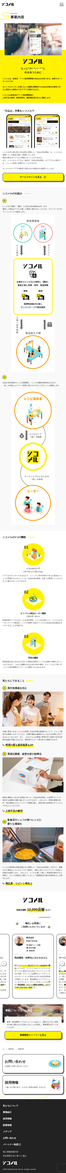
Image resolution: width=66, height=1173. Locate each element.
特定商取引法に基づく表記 (14, 1156)
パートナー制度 (10, 1144)
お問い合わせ (9, 1138)
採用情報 (7, 1118)
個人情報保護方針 (11, 1152)
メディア (7, 1131)
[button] (4, 963)
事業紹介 (7, 1112)
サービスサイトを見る (33, 177)
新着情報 (7, 1125)
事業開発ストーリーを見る (33, 1035)
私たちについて (10, 1106)
